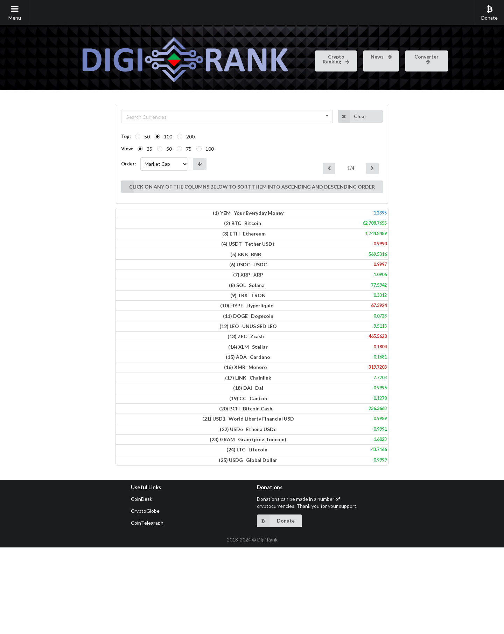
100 (97, 136)
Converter (426, 58)
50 (76, 136)
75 (117, 149)
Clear (403, 116)
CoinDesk (141, 585)
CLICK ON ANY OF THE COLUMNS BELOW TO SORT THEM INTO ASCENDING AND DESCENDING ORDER (212, 168)
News (382, 57)
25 (78, 149)
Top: (54, 136)
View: (56, 148)
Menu (14, 13)
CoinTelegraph (147, 609)
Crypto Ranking (336, 59)
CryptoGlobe (145, 597)
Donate (489, 13)
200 (119, 136)
